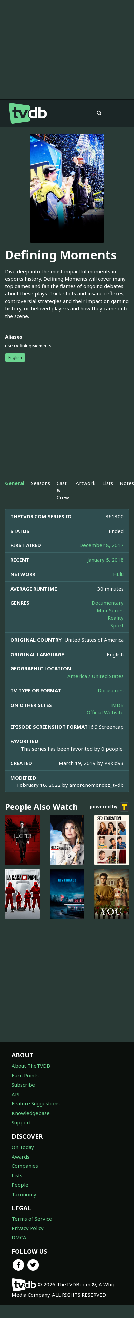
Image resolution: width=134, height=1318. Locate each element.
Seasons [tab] (40, 483)
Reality (116, 617)
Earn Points (25, 1075)
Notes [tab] (127, 483)
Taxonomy (24, 1194)
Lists (17, 1175)
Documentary (108, 602)
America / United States (95, 676)
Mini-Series (110, 610)
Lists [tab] (107, 483)
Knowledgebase (31, 1113)
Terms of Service (32, 1218)
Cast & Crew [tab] (63, 490)
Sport (117, 625)
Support (21, 1122)
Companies (25, 1165)
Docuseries (111, 690)
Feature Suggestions (36, 1103)
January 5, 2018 (105, 559)
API (16, 1094)
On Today (23, 1147)
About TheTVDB (31, 1065)
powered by (109, 807)
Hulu (118, 574)
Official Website (105, 712)
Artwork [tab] (86, 483)
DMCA (19, 1237)
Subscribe (23, 1084)
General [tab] (14, 483)
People (20, 1184)
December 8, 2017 (101, 545)
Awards (20, 1156)
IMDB (117, 705)
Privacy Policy (28, 1228)
